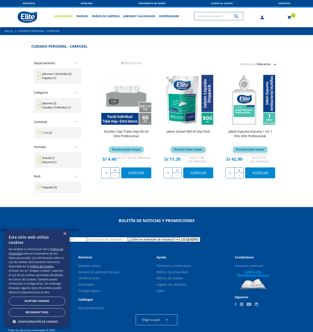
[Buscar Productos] (237, 16)
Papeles (49, 78)
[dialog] (37, 278)
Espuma (49, 162)
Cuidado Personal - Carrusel (38, 31)
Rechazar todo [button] (36, 312)
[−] (115, 175)
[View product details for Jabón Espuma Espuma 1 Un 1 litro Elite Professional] (250, 128)
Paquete (49, 187)
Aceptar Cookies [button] (37, 301)
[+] (115, 170)
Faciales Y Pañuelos (56, 107)
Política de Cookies (41, 266)
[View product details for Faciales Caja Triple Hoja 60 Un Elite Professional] (126, 128)
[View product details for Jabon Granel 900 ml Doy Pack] (188, 128)
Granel (48, 158)
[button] (284, 3)
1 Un (47, 133)
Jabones (49, 103)
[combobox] (218, 16)
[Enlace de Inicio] (8, 31)
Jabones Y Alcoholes (57, 74)
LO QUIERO (189, 239)
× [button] (64, 234)
